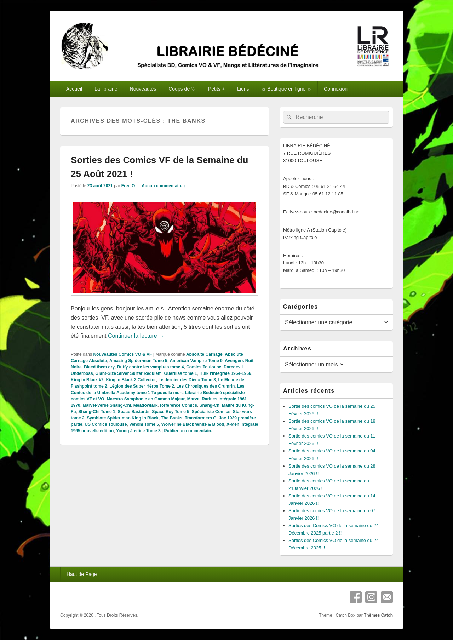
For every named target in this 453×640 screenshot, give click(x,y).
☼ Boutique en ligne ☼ (286, 89)
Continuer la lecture (136, 336)
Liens (243, 89)
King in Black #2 (87, 379)
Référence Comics (178, 405)
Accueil (74, 89)
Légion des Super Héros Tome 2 (141, 386)
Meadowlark (145, 405)
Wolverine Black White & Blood (192, 424)
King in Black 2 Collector (131, 379)
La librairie (105, 89)
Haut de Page (82, 574)
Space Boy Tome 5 (170, 411)
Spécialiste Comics (211, 411)
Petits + (216, 89)
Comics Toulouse (203, 367)
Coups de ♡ (182, 89)
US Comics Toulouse (106, 424)
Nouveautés (143, 89)
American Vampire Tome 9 (196, 360)
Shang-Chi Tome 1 (96, 411)
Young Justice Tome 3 (138, 430)
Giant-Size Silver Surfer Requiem (128, 373)
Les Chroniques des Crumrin (206, 386)
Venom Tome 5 (144, 424)
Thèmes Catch (378, 615)
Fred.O (128, 185)
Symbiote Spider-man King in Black (123, 418)
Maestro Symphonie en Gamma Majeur (146, 398)
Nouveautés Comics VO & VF (122, 354)
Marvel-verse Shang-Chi (106, 405)
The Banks (172, 418)
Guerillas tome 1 (180, 373)
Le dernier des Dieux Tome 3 (187, 379)
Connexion (336, 89)
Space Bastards (133, 411)
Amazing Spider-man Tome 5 (138, 360)
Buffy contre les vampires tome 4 (150, 367)
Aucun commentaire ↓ (164, 185)
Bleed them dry (99, 367)
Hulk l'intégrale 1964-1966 (225, 373)
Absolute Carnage (204, 354)
